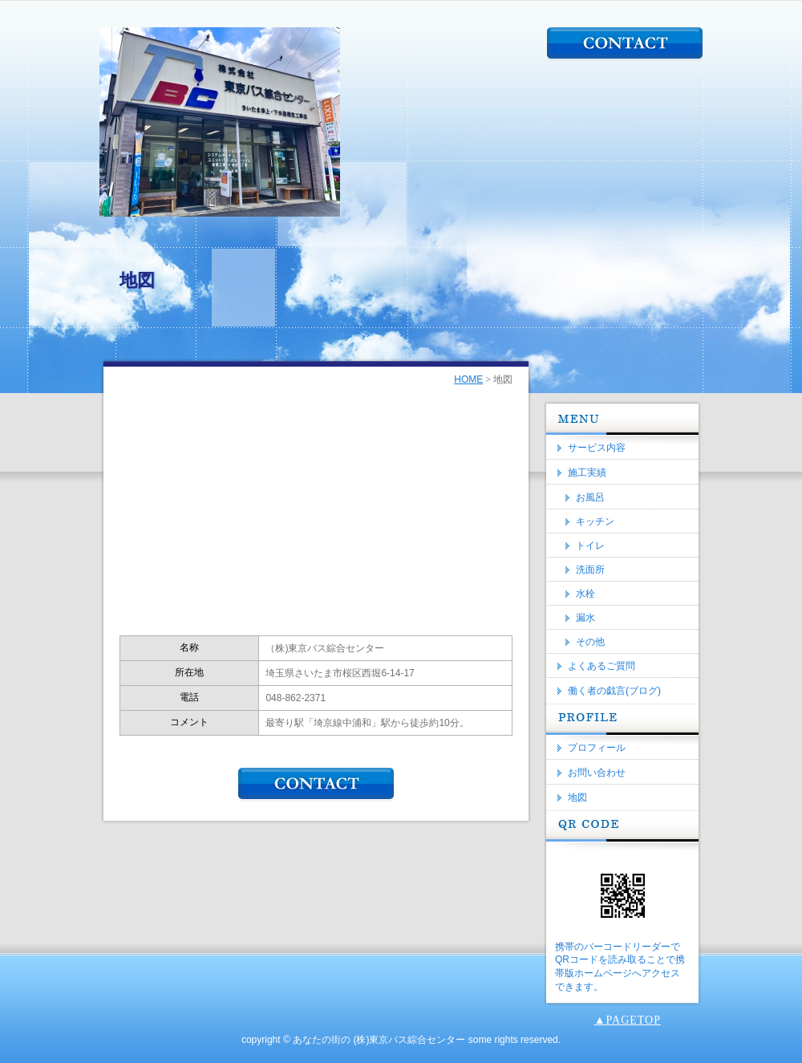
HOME (468, 379)
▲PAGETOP (627, 1020)
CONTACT (625, 44)
